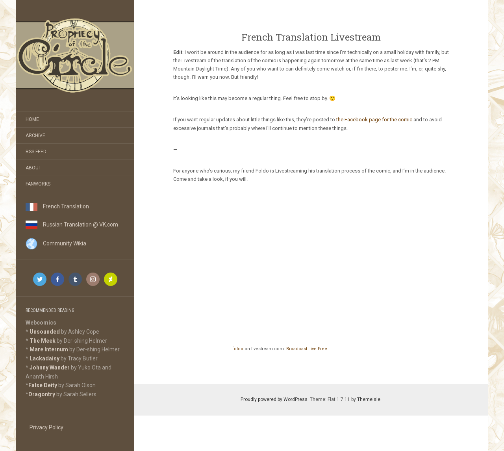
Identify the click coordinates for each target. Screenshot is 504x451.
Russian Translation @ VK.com (72, 224)
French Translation (57, 206)
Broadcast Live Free (306, 348)
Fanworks (38, 184)
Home (32, 119)
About (33, 168)
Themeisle (368, 399)
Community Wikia (56, 243)
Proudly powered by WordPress (274, 399)
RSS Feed (36, 151)
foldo (237, 348)
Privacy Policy (46, 427)
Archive (35, 135)
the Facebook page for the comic (374, 119)
